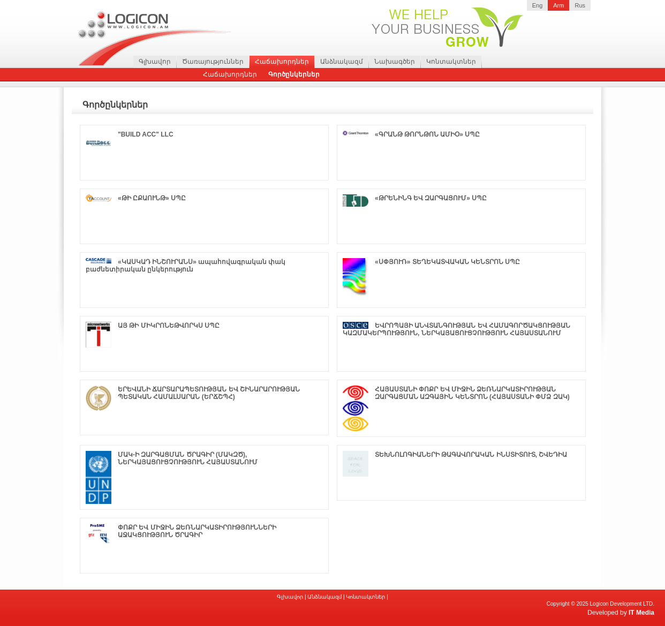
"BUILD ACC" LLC (145, 134)
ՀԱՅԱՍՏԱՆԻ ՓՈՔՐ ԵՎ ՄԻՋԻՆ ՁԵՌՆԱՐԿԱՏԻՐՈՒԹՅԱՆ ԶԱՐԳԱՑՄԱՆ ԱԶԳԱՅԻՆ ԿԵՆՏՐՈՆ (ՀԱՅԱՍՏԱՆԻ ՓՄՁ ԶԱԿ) (472, 393)
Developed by (620, 612)
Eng (537, 5)
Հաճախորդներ (282, 61)
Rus (580, 5)
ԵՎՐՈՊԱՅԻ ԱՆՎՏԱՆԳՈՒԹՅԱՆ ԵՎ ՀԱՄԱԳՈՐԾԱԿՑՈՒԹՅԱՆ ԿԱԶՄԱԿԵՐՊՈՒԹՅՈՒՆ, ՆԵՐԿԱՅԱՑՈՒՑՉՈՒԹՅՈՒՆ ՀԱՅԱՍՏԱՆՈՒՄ (456, 329)
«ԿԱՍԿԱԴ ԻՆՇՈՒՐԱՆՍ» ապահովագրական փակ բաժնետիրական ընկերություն (185, 265)
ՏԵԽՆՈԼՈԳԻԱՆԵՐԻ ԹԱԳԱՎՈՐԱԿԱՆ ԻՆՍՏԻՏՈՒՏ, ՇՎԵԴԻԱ (471, 454)
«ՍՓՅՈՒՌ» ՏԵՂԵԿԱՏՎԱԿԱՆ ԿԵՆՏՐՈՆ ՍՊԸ (447, 262)
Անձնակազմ (341, 61)
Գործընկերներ (294, 74)
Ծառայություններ (213, 61)
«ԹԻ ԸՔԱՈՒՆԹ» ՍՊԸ (152, 198)
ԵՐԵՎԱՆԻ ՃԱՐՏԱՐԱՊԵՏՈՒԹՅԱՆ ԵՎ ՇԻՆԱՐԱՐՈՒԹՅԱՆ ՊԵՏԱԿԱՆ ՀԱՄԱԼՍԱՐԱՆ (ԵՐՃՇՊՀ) (209, 393)
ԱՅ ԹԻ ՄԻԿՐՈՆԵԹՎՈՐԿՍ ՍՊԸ (169, 325)
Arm (558, 5)
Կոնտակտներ (451, 61)
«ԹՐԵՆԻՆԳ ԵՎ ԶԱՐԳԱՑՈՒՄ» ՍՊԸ (431, 198)
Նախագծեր (394, 61)
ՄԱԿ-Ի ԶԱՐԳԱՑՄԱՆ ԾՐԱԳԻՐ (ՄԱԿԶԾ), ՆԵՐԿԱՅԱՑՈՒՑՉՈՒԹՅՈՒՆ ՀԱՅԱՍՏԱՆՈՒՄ (188, 458)
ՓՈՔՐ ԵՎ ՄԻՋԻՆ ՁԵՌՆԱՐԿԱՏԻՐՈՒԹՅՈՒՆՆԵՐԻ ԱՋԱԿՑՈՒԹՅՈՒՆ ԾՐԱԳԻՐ (197, 531)
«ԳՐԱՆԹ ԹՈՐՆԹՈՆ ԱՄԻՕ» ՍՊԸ (427, 134)
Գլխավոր (155, 61)
